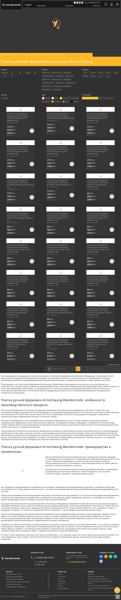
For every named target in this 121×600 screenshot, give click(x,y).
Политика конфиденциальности (98, 579)
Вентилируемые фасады (14, 579)
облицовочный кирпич (35, 535)
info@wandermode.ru (78, 562)
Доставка (91, 574)
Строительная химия (13, 584)
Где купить (69, 6)
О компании (62, 576)
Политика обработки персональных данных (100, 582)
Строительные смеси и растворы (18, 582)
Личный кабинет (63, 588)
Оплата (60, 579)
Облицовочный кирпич (14, 577)
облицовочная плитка (103, 526)
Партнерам (41, 6)
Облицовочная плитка (14, 574)
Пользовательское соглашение (98, 585)
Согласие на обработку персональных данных (100, 589)
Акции (60, 574)
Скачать (60, 586)
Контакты (96, 6)
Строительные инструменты (16, 587)
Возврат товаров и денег (96, 576)
